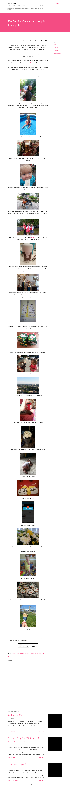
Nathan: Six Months (16, 715)
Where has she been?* (17, 764)
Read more (41, 731)
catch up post (56, 45)
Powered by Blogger (35, 784)
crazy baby (56, 48)
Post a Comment (14, 780)
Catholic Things (56, 47)
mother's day (28, 65)
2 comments (13, 731)
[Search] (57, 3)
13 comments (14, 757)
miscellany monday (57, 53)
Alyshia (33, 237)
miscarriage (41, 653)
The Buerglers (12, 3)
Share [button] (55, 38)
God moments (56, 50)
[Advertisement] (26, 697)
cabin (55, 44)
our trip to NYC (27, 62)
